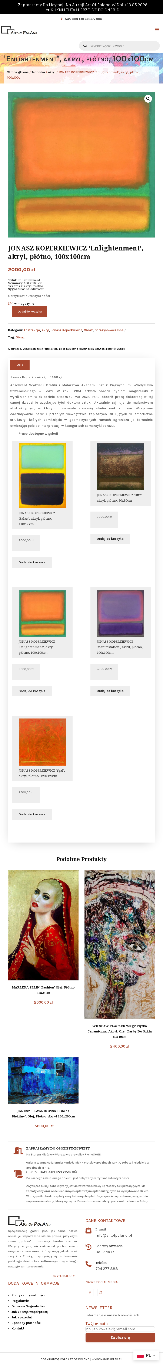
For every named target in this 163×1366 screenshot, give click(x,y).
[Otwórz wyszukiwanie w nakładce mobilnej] (119, 46)
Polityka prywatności (28, 1295)
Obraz (88, 330)
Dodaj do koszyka (30, 311)
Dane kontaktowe (105, 1220)
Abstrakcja (32, 330)
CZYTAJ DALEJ (62, 1276)
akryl (52, 72)
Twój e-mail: (97, 1323)
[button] (148, 99)
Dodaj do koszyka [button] (32, 562)
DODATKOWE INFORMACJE (34, 1283)
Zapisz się (120, 1337)
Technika (38, 72)
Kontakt (17, 1328)
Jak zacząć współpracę (29, 1312)
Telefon (101, 1262)
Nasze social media (102, 1282)
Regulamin (20, 1301)
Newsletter (99, 1307)
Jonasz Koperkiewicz (66, 330)
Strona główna (18, 72)
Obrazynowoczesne (108, 330)
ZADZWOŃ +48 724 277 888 (83, 18)
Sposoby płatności (26, 1323)
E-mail (101, 1229)
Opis (20, 365)
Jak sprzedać (22, 1317)
